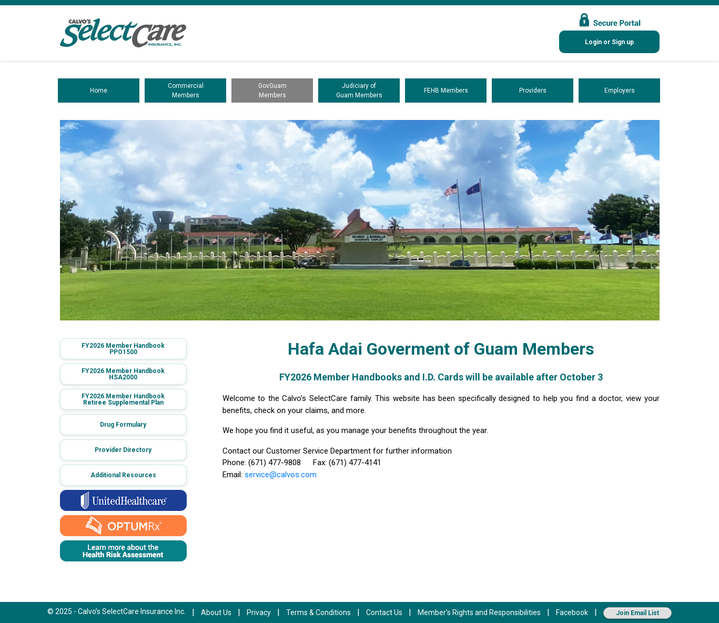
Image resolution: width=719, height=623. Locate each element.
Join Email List (637, 613)
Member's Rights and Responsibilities (479, 612)
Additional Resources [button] (123, 475)
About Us (216, 612)
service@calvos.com (281, 474)
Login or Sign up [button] (609, 42)
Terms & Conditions (318, 612)
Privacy (259, 612)
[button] (123, 348)
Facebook (572, 612)
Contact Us (384, 612)
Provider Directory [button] (123, 450)
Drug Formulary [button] (123, 424)
